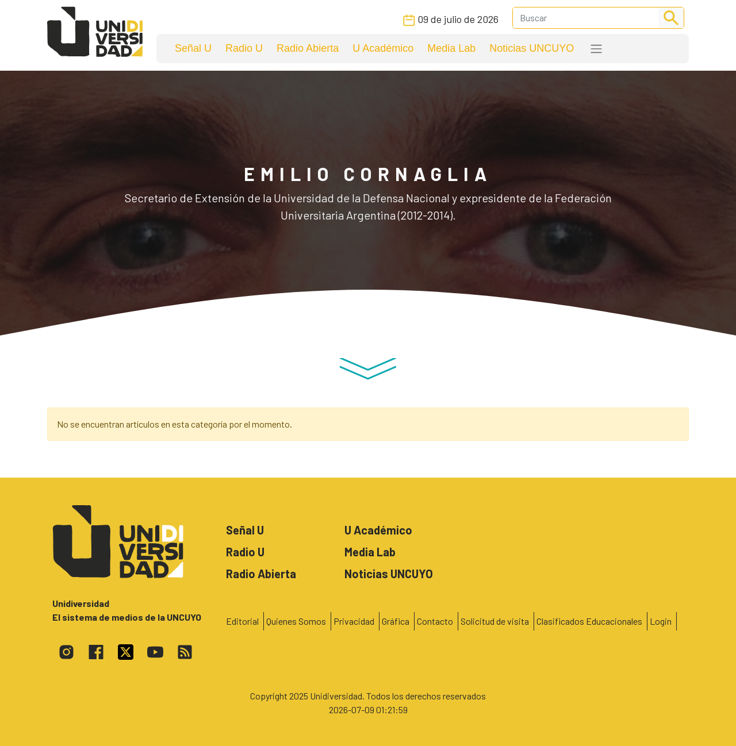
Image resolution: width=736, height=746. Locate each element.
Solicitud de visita (495, 621)
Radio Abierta (308, 48)
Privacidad (354, 621)
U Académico (382, 48)
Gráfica (395, 621)
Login (661, 621)
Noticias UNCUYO (531, 48)
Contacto (435, 621)
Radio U (244, 48)
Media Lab (451, 48)
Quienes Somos (296, 621)
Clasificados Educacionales (589, 621)
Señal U (193, 48)
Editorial (242, 621)
